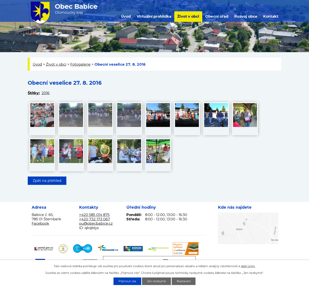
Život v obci (188, 16)
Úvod (126, 16)
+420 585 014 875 (94, 215)
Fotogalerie (80, 64)
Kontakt (270, 16)
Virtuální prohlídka (154, 16)
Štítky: (34, 93)
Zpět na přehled (47, 181)
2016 (46, 93)
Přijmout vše (127, 281)
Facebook (40, 223)
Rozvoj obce (245, 16)
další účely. (248, 266)
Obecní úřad (216, 16)
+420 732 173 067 (94, 219)
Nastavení (184, 281)
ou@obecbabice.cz (96, 223)
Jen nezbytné (156, 281)
